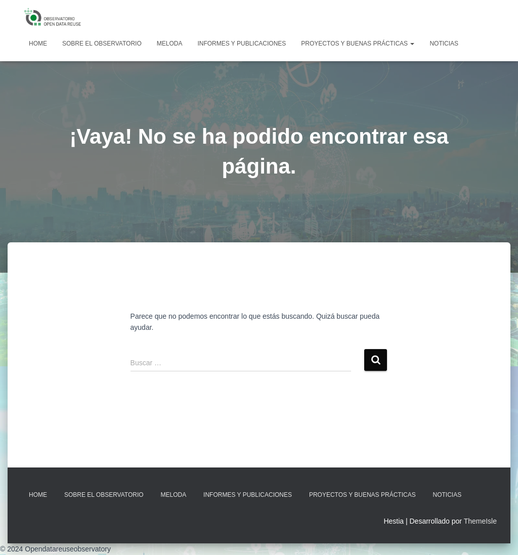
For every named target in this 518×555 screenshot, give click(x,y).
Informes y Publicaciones (241, 43)
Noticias (443, 43)
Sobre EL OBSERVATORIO (102, 43)
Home (38, 43)
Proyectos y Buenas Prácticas (357, 43)
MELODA (170, 43)
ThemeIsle (480, 521)
